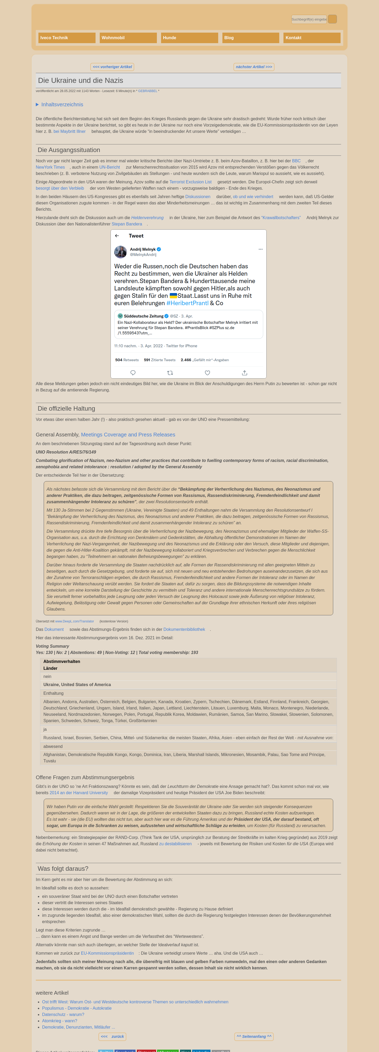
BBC (296, 161)
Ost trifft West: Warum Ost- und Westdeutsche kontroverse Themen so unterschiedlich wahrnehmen (135, 1002)
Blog (229, 38)
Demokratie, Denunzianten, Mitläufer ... (78, 1027)
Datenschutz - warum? (63, 1014)
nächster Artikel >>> (254, 67)
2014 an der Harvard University (78, 793)
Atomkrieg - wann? (59, 1021)
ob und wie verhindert (253, 196)
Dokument (54, 629)
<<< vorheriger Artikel (112, 67)
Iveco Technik (54, 38)
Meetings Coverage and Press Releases (128, 434)
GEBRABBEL (147, 91)
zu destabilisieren (175, 844)
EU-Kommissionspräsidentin (107, 953)
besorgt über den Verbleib (60, 188)
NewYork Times (50, 167)
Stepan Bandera (127, 224)
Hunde (169, 38)
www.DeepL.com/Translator (74, 621)
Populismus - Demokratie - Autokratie (77, 1008)
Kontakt (293, 38)
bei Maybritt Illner (70, 131)
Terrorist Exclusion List (190, 182)
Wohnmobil (113, 38)
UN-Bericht (109, 167)
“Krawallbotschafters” (281, 217)
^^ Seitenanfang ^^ (254, 1036)
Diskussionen (197, 196)
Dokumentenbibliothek (184, 629)
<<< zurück (112, 1036)
